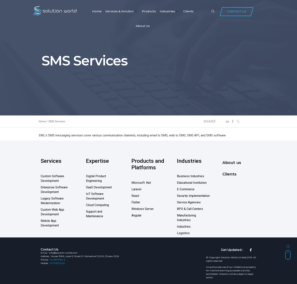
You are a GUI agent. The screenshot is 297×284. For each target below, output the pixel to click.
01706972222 (57, 263)
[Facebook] (251, 250)
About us (143, 26)
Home (97, 11)
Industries (169, 11)
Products (149, 11)
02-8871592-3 (57, 259)
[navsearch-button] (213, 11)
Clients (188, 11)
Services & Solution (121, 11)
